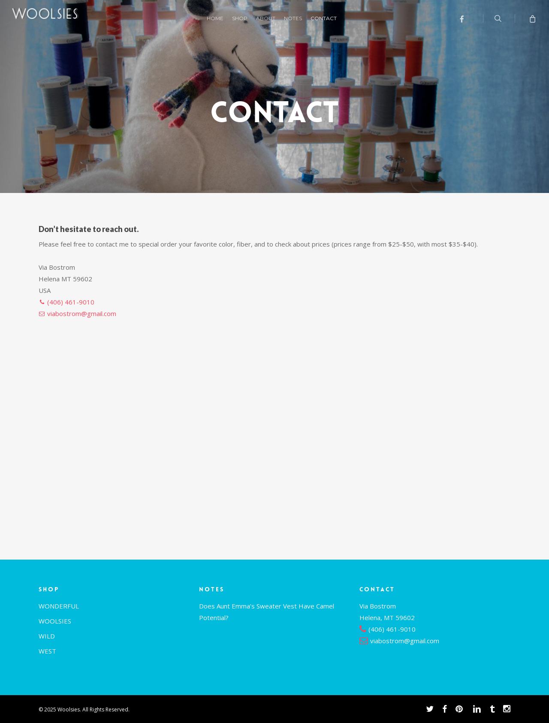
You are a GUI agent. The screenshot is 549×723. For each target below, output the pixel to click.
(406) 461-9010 (70, 302)
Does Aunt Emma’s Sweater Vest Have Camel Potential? (266, 612)
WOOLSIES (55, 621)
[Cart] (532, 18)
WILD (47, 636)
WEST (47, 651)
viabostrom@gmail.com (81, 313)
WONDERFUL (59, 606)
